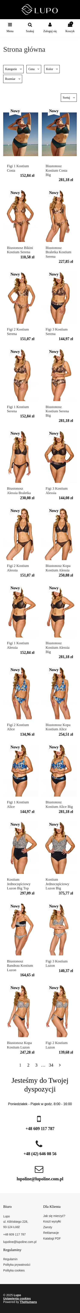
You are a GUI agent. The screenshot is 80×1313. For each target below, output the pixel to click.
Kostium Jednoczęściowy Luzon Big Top (19, 883)
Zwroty (47, 1227)
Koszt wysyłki (52, 1221)
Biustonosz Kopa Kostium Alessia (58, 568)
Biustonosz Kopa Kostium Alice (58, 727)
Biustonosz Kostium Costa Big (56, 170)
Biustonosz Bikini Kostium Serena (20, 250)
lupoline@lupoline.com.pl (40, 1178)
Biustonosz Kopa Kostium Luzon (19, 1045)
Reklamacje (51, 1232)
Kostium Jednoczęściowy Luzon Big (57, 883)
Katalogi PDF (52, 1238)
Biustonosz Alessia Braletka (19, 490)
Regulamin (10, 1259)
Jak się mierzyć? (54, 1216)
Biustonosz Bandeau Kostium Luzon (20, 965)
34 (51, 1065)
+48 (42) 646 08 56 (40, 1153)
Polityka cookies (14, 1270)
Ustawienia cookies (17, 1298)
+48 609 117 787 (40, 1128)
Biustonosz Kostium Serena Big (57, 411)
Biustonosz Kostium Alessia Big (58, 647)
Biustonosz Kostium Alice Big (59, 804)
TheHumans (28, 1302)
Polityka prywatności (16, 1264)
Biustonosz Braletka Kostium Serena (58, 252)
